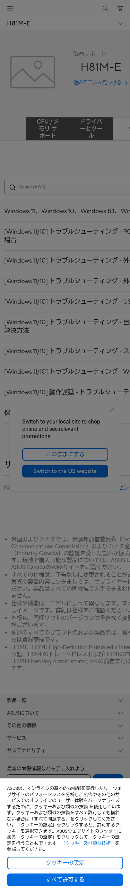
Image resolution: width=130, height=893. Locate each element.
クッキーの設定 (65, 863)
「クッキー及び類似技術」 (88, 843)
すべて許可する (65, 879)
